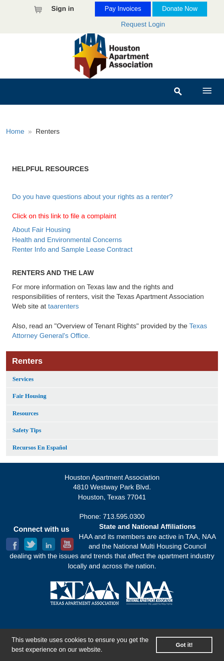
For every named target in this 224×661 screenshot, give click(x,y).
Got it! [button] (184, 645)
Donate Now (179, 8)
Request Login (143, 24)
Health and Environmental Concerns (67, 240)
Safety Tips (26, 430)
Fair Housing (29, 396)
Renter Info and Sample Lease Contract (72, 249)
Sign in (62, 8)
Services (22, 379)
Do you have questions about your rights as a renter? (92, 197)
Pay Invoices (123, 8)
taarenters (63, 306)
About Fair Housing (41, 230)
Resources (25, 413)
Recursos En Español (39, 447)
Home (15, 131)
